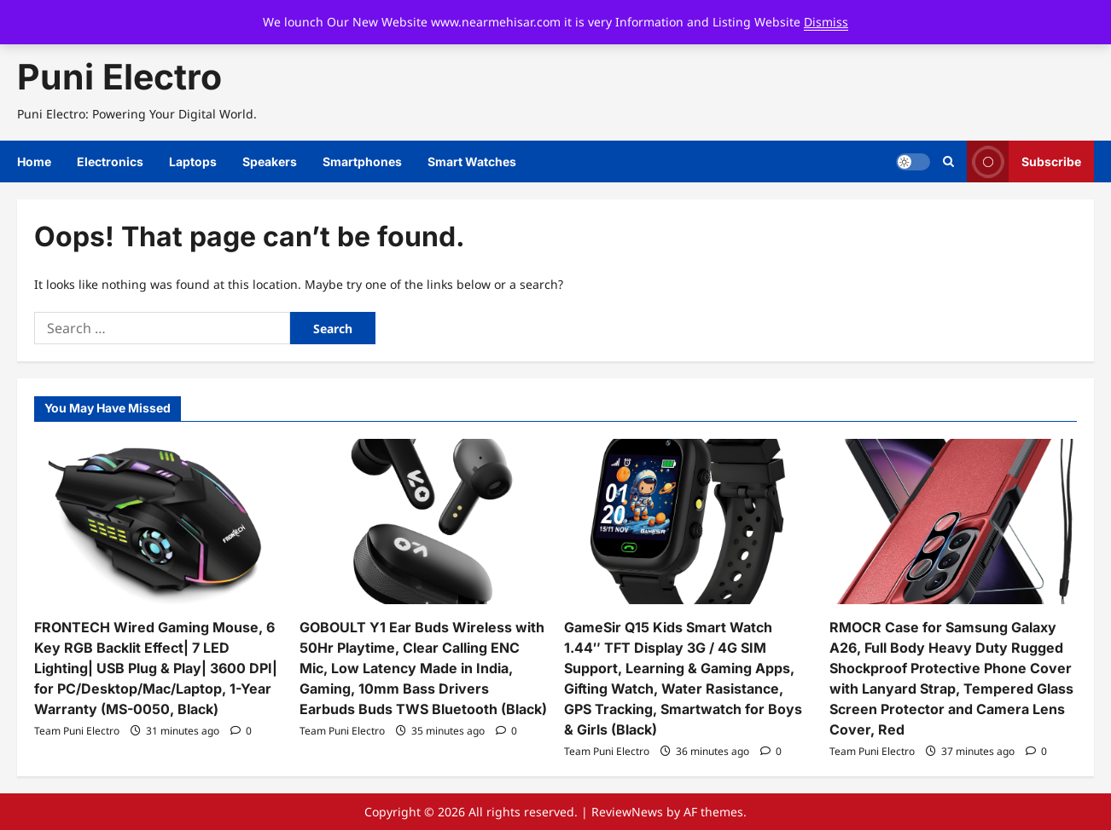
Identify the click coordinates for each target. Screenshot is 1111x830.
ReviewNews (627, 812)
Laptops (193, 161)
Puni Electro (119, 76)
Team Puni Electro (76, 730)
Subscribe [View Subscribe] (1024, 161)
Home (34, 161)
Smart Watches (472, 161)
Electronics (110, 161)
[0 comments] (241, 730)
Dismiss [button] (826, 22)
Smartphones (362, 161)
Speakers (269, 161)
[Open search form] (948, 162)
